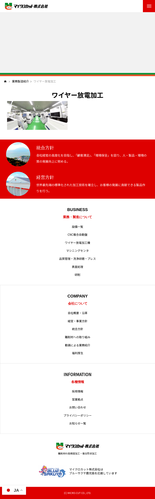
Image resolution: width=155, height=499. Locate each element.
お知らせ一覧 (77, 423)
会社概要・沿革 (78, 313)
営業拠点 (77, 399)
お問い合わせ (77, 407)
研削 (77, 275)
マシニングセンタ (77, 251)
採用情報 (77, 391)
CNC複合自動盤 (77, 235)
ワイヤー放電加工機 (77, 243)
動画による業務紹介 (77, 345)
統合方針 (77, 329)
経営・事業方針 (78, 321)
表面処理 (77, 267)
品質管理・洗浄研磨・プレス (77, 259)
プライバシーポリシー (78, 415)
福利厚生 (77, 353)
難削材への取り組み (77, 337)
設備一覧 (77, 227)
